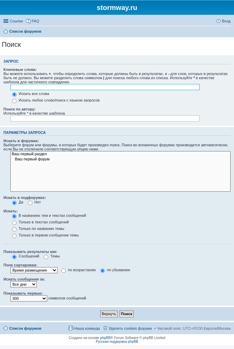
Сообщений (25, 256)
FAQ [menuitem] (35, 21)
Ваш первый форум (120, 159)
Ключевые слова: (20, 69)
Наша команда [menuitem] (87, 328)
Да (17, 202)
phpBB (105, 338)
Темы (52, 256)
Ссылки (16, 21)
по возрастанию (78, 270)
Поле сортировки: (20, 265)
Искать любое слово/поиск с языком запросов (56, 100)
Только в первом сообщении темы (45, 235)
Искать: (10, 211)
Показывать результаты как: (30, 252)
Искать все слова (30, 94)
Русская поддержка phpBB (117, 341)
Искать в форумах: (21, 141)
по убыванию (115, 270)
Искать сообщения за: (24, 279)
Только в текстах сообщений (40, 222)
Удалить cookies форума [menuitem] (130, 328)
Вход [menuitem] (226, 21)
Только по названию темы (38, 228)
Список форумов (25, 328)
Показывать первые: (23, 293)
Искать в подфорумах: (24, 197)
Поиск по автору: (19, 109)
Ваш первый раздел (120, 154)
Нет (34, 202)
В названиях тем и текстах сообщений (49, 215)
